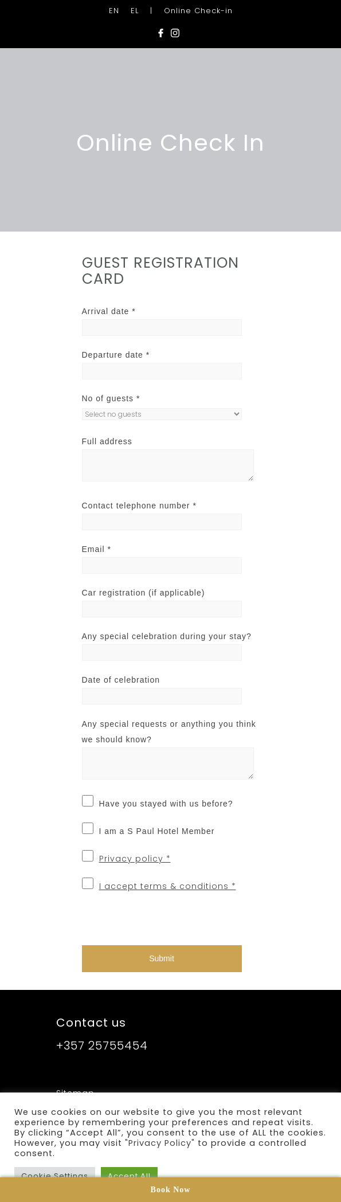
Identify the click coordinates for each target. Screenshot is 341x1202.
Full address (107, 441)
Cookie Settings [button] (54, 1175)
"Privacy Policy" (160, 1143)
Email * (96, 549)
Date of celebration (121, 679)
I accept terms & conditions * (167, 886)
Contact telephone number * (139, 505)
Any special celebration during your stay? (167, 636)
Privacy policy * (135, 858)
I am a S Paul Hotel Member (157, 831)
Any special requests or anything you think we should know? (169, 731)
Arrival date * (109, 311)
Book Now (171, 1189)
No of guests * (111, 398)
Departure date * (116, 354)
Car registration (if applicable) (143, 592)
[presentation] (160, 917)
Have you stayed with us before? (166, 803)
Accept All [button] (129, 1175)
